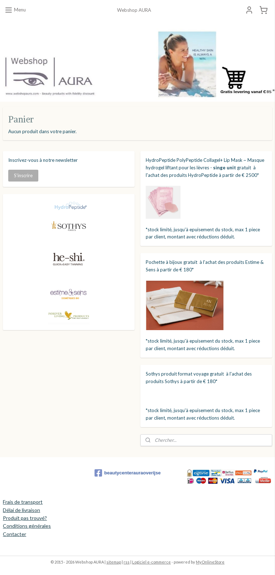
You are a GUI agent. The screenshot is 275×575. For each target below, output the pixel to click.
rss (127, 562)
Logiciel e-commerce (151, 562)
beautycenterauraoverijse (128, 473)
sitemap (113, 562)
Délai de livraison (21, 510)
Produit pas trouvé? (25, 518)
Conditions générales (27, 526)
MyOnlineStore (210, 562)
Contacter (14, 534)
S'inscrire (23, 175)
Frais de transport (23, 502)
